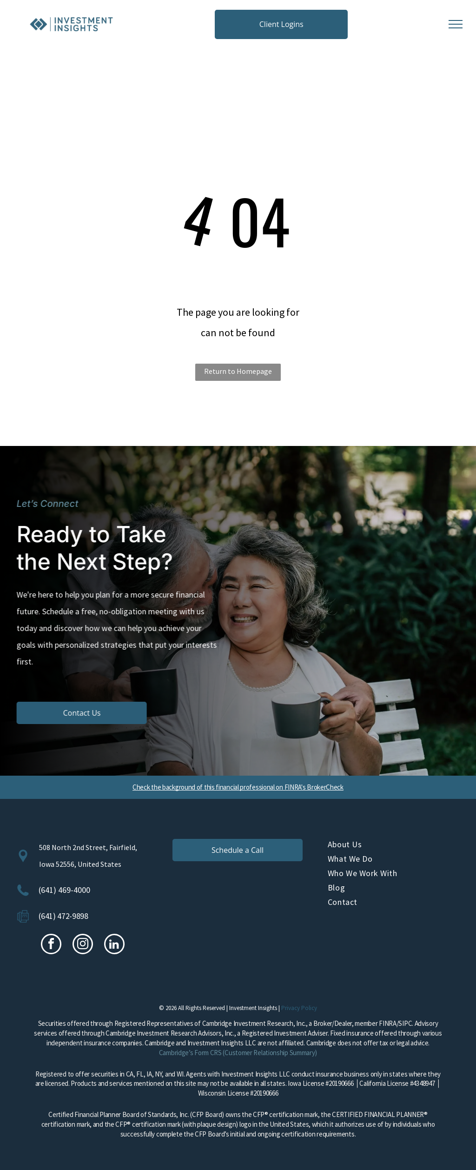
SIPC (405, 1023)
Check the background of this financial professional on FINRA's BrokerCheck (238, 787)
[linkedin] (114, 945)
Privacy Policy (299, 1008)
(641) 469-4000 (64, 889)
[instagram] (83, 945)
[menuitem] (393, 846)
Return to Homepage (238, 371)
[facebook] (51, 945)
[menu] (455, 24)
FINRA (388, 1023)
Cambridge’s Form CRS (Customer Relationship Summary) (238, 1052)
